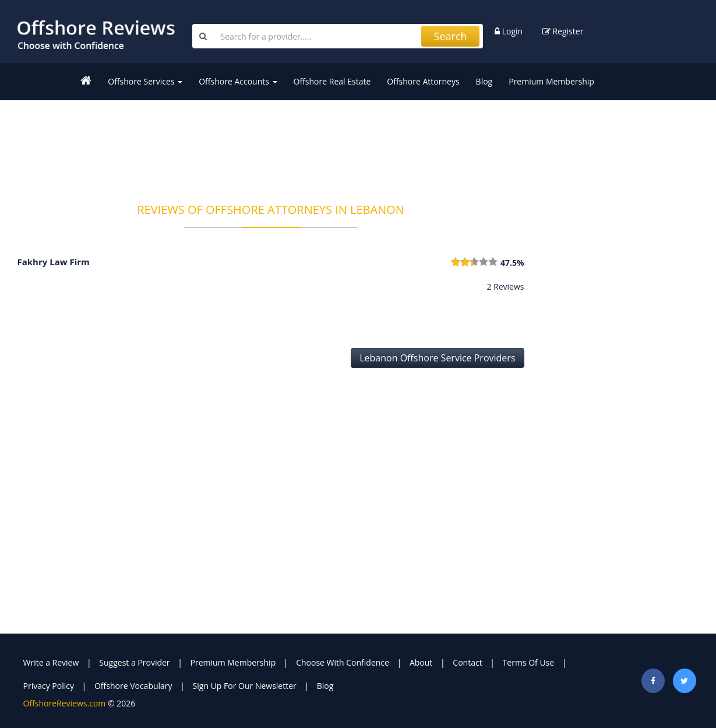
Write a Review (51, 662)
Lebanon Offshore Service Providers (437, 357)
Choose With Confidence (342, 662)
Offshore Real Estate (332, 81)
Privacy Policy (48, 685)
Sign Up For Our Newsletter (245, 685)
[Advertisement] (271, 144)
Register (563, 31)
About (421, 662)
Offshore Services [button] (145, 81)
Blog (484, 81)
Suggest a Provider (134, 662)
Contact (467, 662)
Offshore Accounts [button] (238, 81)
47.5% (512, 262)
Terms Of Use (529, 662)
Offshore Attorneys (423, 81)
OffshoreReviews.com (64, 703)
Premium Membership (551, 81)
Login (509, 31)
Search (450, 36)
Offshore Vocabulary (133, 685)
